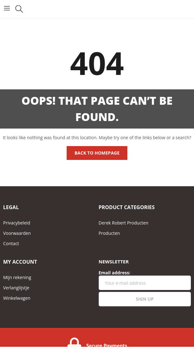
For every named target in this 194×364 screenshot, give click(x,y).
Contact (11, 243)
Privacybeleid (16, 223)
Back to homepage (97, 153)
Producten (109, 233)
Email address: (145, 280)
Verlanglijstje (16, 288)
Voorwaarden (17, 233)
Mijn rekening (17, 277)
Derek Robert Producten (123, 223)
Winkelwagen (16, 298)
